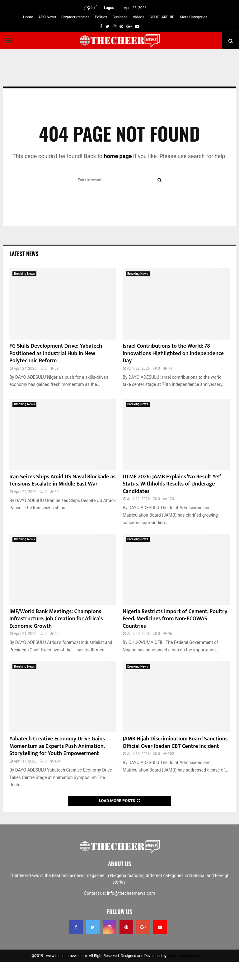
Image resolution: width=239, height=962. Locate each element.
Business (120, 17)
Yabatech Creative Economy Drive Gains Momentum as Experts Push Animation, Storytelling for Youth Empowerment (57, 746)
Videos (138, 17)
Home (28, 17)
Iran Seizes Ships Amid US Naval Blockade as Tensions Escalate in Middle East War (62, 480)
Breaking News (24, 273)
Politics (101, 17)
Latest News (23, 254)
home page (118, 156)
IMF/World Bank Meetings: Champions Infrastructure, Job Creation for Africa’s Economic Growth (56, 619)
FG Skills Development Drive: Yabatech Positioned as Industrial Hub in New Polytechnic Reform (55, 353)
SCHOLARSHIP (162, 17)
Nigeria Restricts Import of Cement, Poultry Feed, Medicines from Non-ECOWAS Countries (175, 619)
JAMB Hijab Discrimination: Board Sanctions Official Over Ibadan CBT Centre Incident (175, 742)
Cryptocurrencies (75, 17)
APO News (47, 17)
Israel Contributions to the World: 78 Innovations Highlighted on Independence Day (173, 353)
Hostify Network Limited (187, 956)
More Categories (193, 17)
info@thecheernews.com (131, 893)
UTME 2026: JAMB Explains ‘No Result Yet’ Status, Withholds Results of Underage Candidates (172, 484)
